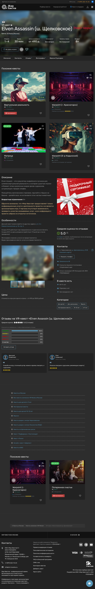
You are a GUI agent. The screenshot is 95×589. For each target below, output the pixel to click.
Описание (7, 58)
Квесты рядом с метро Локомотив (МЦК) (26, 425)
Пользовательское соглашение (43, 550)
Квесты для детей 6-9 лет (21, 402)
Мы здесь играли (10, 49)
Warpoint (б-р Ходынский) (65, 156)
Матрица (8, 156)
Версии (15, 416)
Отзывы (29, 58)
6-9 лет (85, 307)
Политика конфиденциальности (43, 553)
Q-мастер (5, 342)
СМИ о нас (36, 562)
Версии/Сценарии (56, 58)
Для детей (61, 304)
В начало (74, 535)
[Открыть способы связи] (89, 583)
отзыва (59, 237)
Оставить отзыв (9, 347)
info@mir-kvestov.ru (11, 567)
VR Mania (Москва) (13, 33)
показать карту (65, 252)
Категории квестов (39, 565)
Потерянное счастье (62, 487)
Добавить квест (38, 568)
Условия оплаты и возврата (42, 556)
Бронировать (10, 113)
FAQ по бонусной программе (42, 559)
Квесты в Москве (18, 393)
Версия (83, 304)
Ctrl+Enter (56, 544)
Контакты (18, 58)
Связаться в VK (64, 261)
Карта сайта (37, 571)
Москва (72, 2)
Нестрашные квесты (64, 307)
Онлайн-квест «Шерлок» (21, 443)
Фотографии (41, 58)
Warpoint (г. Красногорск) (65, 105)
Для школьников (73, 304)
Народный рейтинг (60, 7)
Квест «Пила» (17, 438)
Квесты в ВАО (17, 447)
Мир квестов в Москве (10, 535)
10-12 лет (77, 307)
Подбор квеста (45, 7)
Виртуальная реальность (16, 105)
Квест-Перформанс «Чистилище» (24, 434)
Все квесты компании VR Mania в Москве (26, 398)
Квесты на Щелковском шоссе (23, 429)
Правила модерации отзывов (42, 547)
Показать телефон (65, 256)
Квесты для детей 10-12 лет (22, 411)
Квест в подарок (77, 7)
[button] (52, 247)
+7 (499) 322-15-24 (83, 2)
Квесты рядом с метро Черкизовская (25, 420)
